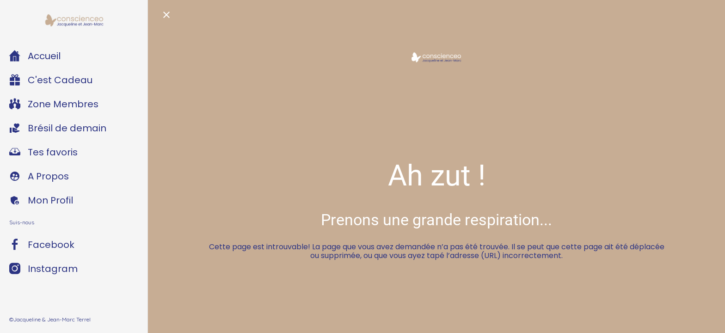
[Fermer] (166, 14)
